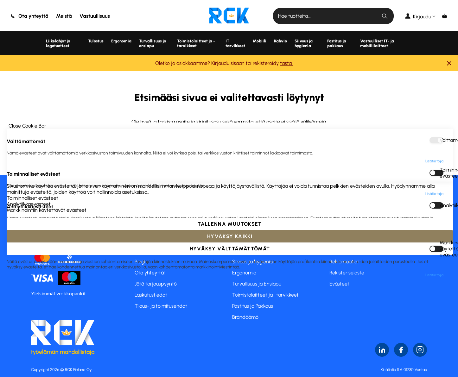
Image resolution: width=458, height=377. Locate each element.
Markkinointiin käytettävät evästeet (441, 123)
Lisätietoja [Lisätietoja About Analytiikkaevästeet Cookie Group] (434, 111)
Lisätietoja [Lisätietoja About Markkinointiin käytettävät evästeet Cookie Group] (434, 149)
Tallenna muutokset (230, 350)
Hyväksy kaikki (229, 362)
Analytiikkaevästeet (441, 80)
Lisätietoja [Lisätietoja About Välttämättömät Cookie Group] (434, 35)
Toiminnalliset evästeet (441, 47)
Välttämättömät (441, 14)
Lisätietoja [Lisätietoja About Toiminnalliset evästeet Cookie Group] (434, 68)
